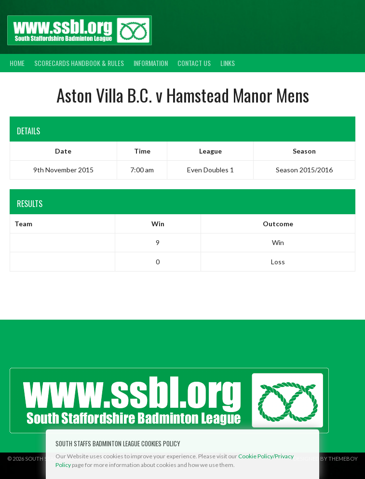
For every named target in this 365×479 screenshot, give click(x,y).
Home (17, 63)
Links (227, 63)
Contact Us (194, 63)
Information (151, 63)
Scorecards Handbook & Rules (79, 63)
